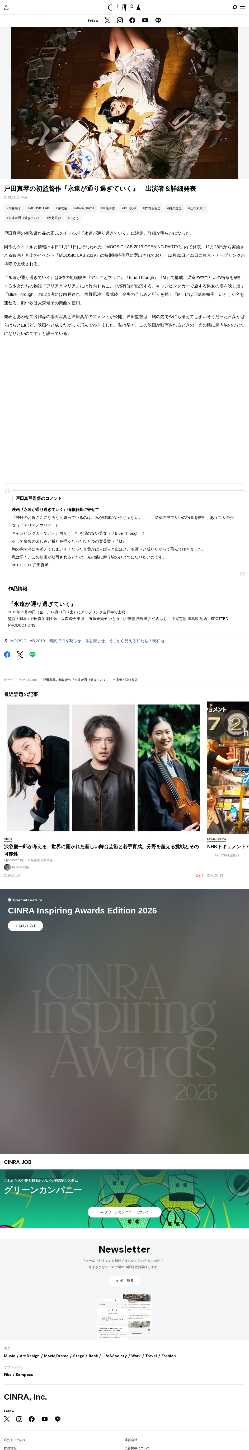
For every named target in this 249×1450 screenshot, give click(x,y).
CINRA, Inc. (25, 1396)
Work (136, 1356)
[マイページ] (6, 7)
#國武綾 (61, 208)
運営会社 (131, 1440)
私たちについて (15, 1440)
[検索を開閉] (235, 7)
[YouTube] (145, 21)
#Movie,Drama (84, 208)
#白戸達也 (174, 208)
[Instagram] (120, 20)
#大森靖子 (14, 208)
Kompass (24, 1374)
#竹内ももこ (152, 208)
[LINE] (158, 20)
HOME (8, 680)
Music (9, 1356)
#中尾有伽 (108, 208)
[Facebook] (132, 20)
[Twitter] (107, 20)
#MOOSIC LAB (38, 208)
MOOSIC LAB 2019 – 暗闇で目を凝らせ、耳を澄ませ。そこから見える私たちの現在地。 (89, 640)
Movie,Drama (28, 680)
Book (93, 1356)
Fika (7, 1374)
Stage (78, 1356)
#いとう (73, 218)
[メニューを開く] (243, 7)
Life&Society (114, 1356)
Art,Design (30, 1356)
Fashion (169, 1356)
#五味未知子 (197, 208)
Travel (151, 1356)
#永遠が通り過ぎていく (23, 218)
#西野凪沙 (54, 218)
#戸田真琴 (129, 208)
